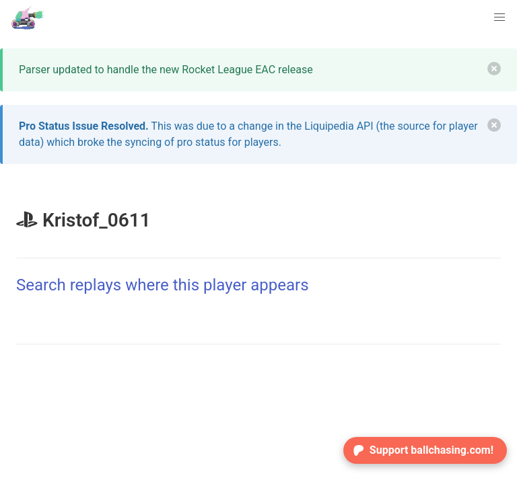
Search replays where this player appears (162, 285)
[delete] (494, 68)
